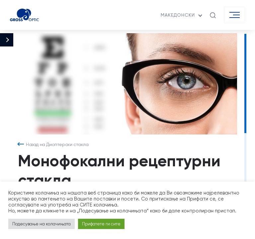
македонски (178, 15)
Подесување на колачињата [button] (41, 223)
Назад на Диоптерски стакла (57, 144)
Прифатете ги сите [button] (101, 223)
